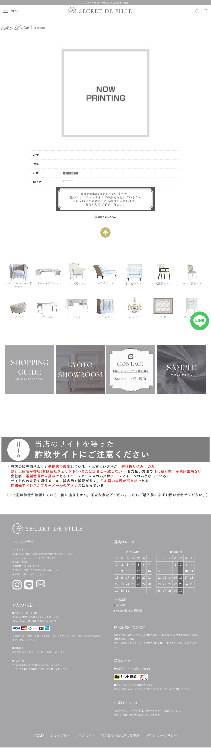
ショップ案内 (60, 735)
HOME (39, 735)
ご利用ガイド (85, 735)
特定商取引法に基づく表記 (120, 735)
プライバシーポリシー (161, 735)
